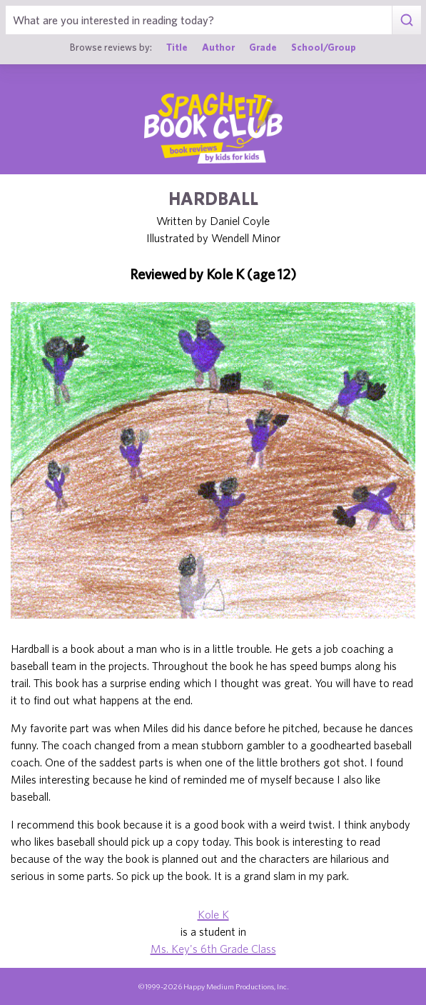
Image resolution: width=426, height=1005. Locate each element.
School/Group (323, 47)
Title (177, 47)
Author (218, 47)
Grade (263, 47)
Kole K (213, 914)
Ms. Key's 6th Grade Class (213, 948)
